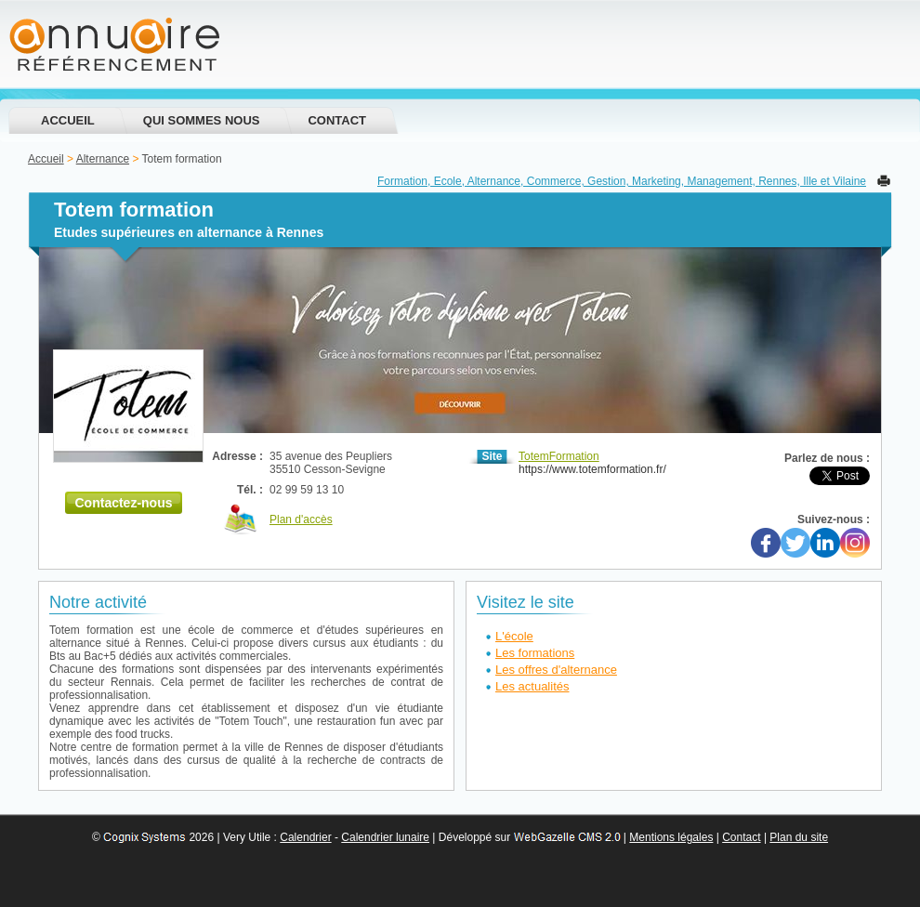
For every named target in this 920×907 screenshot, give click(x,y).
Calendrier (305, 837)
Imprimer (883, 181)
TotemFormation (559, 456)
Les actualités (532, 686)
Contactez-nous (124, 502)
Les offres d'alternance (556, 670)
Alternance (102, 158)
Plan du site (798, 837)
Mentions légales (671, 837)
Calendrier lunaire (385, 837)
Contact (337, 120)
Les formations (534, 653)
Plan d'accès (301, 519)
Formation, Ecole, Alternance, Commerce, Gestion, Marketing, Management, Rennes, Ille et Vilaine (621, 181)
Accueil (68, 120)
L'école (514, 636)
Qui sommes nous (201, 120)
